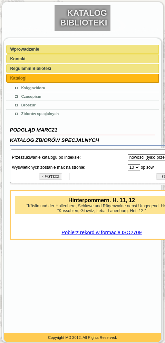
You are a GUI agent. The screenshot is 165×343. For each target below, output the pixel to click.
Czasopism (31, 96)
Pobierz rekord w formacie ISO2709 (101, 232)
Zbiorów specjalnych (40, 114)
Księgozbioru (33, 88)
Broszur (28, 105)
